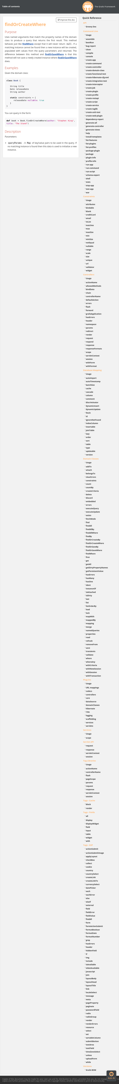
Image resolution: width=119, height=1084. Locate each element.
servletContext (92, 355)
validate (89, 655)
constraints (91, 480)
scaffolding (91, 719)
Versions (87, 1066)
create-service (92, 105)
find (88, 522)
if (86, 954)
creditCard (91, 214)
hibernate (90, 708)
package (90, 154)
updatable (90, 451)
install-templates (94, 136)
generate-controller (95, 126)
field (88, 827)
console (89, 56)
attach (89, 470)
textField (90, 1048)
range (88, 249)
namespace (91, 324)
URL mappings (92, 687)
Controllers (88, 274)
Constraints (89, 196)
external (90, 905)
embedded (91, 501)
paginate (90, 1006)
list (87, 602)
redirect (89, 331)
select (88, 1030)
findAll (89, 525)
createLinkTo (92, 881)
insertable (90, 426)
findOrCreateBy (93, 539)
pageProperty (92, 1003)
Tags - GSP (88, 845)
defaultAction (92, 300)
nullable (89, 246)
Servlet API (88, 741)
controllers (91, 694)
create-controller (94, 67)
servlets (89, 726)
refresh (89, 641)
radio (88, 1013)
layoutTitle (91, 985)
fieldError (90, 912)
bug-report (91, 46)
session (89, 359)
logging (89, 715)
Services (87, 730)
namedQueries (92, 630)
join (87, 975)
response (90, 345)
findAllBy (90, 529)
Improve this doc (66, 20)
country (89, 870)
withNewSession (93, 668)
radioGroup (91, 1016)
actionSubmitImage (95, 853)
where (89, 658)
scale (88, 253)
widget (89, 270)
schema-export (93, 175)
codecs (89, 691)
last (87, 599)
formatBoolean (93, 929)
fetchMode (91, 519)
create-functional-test (96, 74)
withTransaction (93, 676)
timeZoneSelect (93, 1051)
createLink (91, 877)
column (89, 395)
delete (89, 494)
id (87, 416)
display (89, 820)
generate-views (93, 129)
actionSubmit (92, 849)
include (89, 961)
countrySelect (92, 874)
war (87, 192)
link (87, 989)
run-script (90, 171)
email (88, 218)
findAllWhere (92, 533)
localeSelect (91, 992)
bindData (90, 289)
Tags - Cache (89, 800)
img (87, 957)
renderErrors (92, 1024)
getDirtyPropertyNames (97, 567)
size (87, 256)
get (87, 560)
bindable (90, 208)
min (87, 235)
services (89, 722)
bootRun (90, 42)
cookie (89, 867)
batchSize (90, 385)
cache (88, 388)
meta (88, 999)
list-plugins (91, 143)
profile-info (91, 161)
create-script (92, 101)
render (89, 334)
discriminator (92, 402)
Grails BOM (91, 1070)
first (88, 557)
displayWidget (92, 823)
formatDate (91, 933)
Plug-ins (87, 679)
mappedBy (91, 620)
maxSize (90, 232)
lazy (88, 434)
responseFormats (94, 348)
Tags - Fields (89, 812)
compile (89, 53)
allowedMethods (93, 286)
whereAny (90, 662)
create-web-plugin (94, 115)
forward (89, 310)
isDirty (89, 595)
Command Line (90, 31)
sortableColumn (93, 1037)
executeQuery (92, 508)
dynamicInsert (92, 406)
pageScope (91, 779)
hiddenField (91, 950)
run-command (92, 168)
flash (88, 306)
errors (89, 303)
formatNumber (93, 936)
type (88, 447)
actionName (91, 282)
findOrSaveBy (92, 546)
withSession (91, 672)
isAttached (91, 592)
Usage (88, 35)
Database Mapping (92, 370)
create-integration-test (96, 81)
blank (88, 211)
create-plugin (92, 91)
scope (88, 352)
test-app (90, 189)
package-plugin (93, 150)
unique (89, 260)
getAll (88, 564)
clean (88, 49)
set (87, 1034)
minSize (89, 239)
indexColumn (92, 423)
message (90, 996)
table (88, 444)
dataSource (91, 701)
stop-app (90, 185)
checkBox (90, 860)
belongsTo (90, 473)
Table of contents (11, 6)
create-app (91, 60)
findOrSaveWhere (54, 54)
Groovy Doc (91, 26)
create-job (90, 88)
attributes (90, 204)
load (88, 609)
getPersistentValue (94, 571)
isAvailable (91, 964)
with (88, 841)
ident (88, 585)
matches (90, 225)
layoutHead (91, 982)
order (88, 437)
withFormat (91, 366)
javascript (90, 971)
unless (89, 1055)
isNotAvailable (92, 968)
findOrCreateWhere (95, 543)
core (88, 698)
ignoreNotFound (93, 420)
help (88, 133)
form (88, 922)
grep (88, 940)
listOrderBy (91, 606)
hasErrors (90, 317)
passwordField (92, 1010)
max (88, 228)
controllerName (93, 296)
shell (88, 178)
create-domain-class (95, 70)
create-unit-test (93, 112)
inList (88, 221)
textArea (90, 1044)
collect (89, 863)
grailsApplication (94, 314)
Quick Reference (92, 17)
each (88, 891)
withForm (90, 362)
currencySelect (93, 884)
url (87, 263)
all (87, 816)
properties (91, 634)
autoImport (91, 378)
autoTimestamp (93, 381)
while (88, 1062)
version (89, 454)
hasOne (89, 581)
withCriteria (91, 665)
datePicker (91, 888)
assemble (90, 39)
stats (88, 182)
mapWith (90, 616)
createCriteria (92, 491)
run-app (89, 164)
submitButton (92, 1041)
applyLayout (91, 856)
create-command (94, 63)
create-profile (92, 95)
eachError (90, 894)
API (84, 22)
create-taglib (92, 109)
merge (89, 627)
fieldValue (90, 915)
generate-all (91, 122)
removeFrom (92, 644)
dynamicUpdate (93, 409)
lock (88, 613)
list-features (91, 140)
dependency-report (95, 119)
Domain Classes (91, 458)
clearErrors (91, 477)
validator (90, 267)
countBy (90, 487)
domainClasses (93, 705)
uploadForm (91, 1058)
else (88, 898)
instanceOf (91, 588)
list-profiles (91, 147)
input (88, 830)
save (88, 648)
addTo (89, 466)
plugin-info (91, 157)
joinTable (90, 430)
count (88, 484)
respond (90, 341)
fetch (88, 413)
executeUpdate (93, 512)
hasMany (90, 578)
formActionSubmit (94, 926)
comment (90, 399)
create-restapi (92, 98)
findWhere (27, 43)
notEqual (90, 242)
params (89, 327)
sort (88, 440)
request (89, 338)
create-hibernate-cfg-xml (97, 77)
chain (88, 293)
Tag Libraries (89, 760)
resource (90, 1027)
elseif (88, 902)
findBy (89, 536)
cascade (89, 392)
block (88, 804)
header (89, 320)
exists (88, 515)
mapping (90, 623)
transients (90, 651)
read (88, 637)
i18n (88, 712)
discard (89, 498)
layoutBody (91, 978)
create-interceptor (94, 84)
